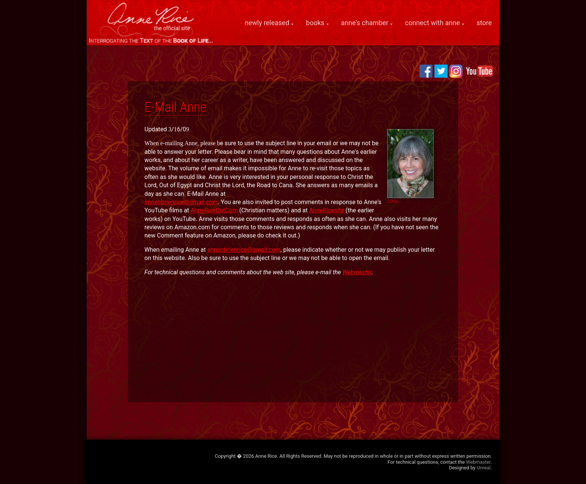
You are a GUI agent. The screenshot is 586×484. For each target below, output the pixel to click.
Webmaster (357, 272)
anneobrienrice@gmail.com (181, 202)
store (484, 23)
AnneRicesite (326, 210)
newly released (267, 23)
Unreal (484, 467)
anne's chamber (364, 23)
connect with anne (432, 23)
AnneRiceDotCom (214, 210)
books (315, 23)
